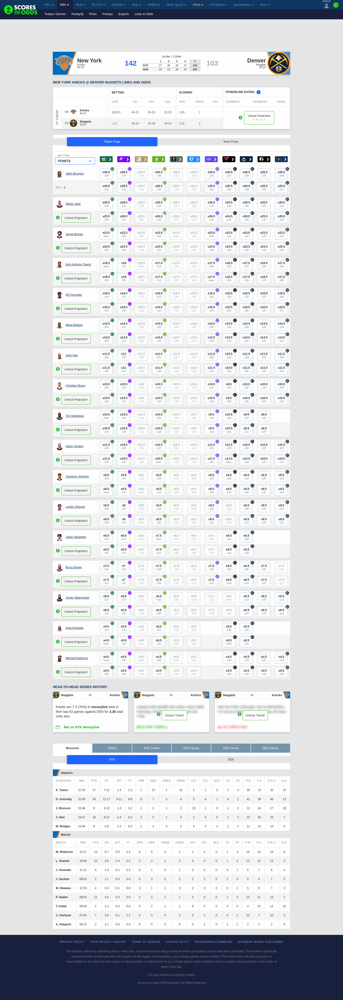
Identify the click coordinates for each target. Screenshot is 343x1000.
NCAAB (118, 4)
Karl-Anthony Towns (78, 264)
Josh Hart (72, 355)
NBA (64, 4)
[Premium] (336, 7)
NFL (49, 4)
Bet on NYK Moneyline (81, 727)
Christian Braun (75, 385)
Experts (123, 14)
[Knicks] (84, 110)
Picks (93, 14)
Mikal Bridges (74, 325)
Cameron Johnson (77, 476)
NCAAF (98, 4)
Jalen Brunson (75, 173)
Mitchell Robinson (77, 658)
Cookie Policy (177, 942)
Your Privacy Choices (108, 942)
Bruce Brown (74, 567)
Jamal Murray (74, 234)
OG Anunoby (74, 294)
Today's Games (55, 14)
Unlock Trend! (174, 715)
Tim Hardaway (75, 416)
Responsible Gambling (213, 942)
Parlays (107, 14)
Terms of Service (146, 942)
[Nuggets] (85, 121)
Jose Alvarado (74, 628)
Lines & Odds (144, 14)
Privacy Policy (72, 942)
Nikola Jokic (73, 204)
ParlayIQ (77, 14)
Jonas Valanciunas (77, 597)
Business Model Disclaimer (260, 942)
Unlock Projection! (76, 218)
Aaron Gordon (74, 446)
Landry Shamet (75, 506)
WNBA (154, 4)
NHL (136, 4)
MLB (80, 4)
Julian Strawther (76, 537)
